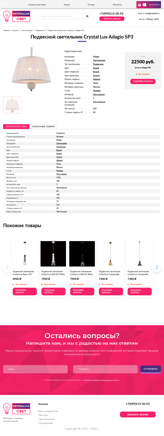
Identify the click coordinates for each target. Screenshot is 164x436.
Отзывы (91, 5)
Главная (6, 30)
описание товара (43, 126)
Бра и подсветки (48, 411)
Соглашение (45, 423)
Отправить (150, 369)
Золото (96, 76)
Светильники (27, 30)
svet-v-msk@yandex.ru (149, 13)
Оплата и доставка (37, 5)
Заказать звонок (111, 18)
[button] (157, 269)
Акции (67, 5)
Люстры (43, 415)
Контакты (117, 5)
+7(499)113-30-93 (111, 13)
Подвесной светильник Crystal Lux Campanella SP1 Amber (109, 274)
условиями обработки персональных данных (101, 380)
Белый (96, 68)
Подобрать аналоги (143, 81)
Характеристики (16, 126)
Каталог (15, 30)
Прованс (97, 91)
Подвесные (40, 30)
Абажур (96, 79)
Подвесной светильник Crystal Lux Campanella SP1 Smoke (138, 274)
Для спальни (99, 95)
